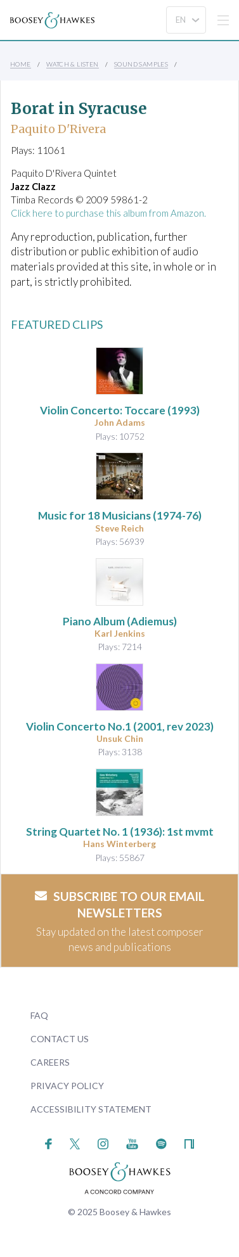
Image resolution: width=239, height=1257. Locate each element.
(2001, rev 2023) (120, 726)
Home (20, 64)
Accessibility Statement (91, 1109)
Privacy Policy (67, 1085)
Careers (50, 1062)
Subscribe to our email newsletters (120, 905)
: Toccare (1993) (120, 410)
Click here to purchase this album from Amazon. (108, 213)
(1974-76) (120, 515)
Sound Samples (141, 64)
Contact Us (59, 1038)
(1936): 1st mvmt (120, 831)
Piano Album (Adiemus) (120, 621)
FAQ (39, 1015)
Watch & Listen (72, 64)
